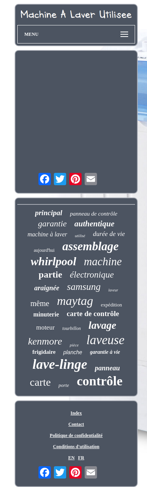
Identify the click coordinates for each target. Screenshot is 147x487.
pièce (74, 345)
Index (76, 413)
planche (72, 352)
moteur (45, 327)
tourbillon (71, 328)
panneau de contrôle (93, 214)
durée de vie (109, 234)
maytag (75, 301)
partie (50, 274)
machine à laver (47, 234)
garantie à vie (105, 352)
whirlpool (53, 261)
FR (81, 457)
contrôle (99, 381)
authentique (94, 223)
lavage (102, 325)
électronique (92, 274)
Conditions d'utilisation (76, 446)
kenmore (45, 341)
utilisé (80, 235)
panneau (107, 368)
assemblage (90, 246)
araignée (46, 288)
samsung (84, 286)
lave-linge (60, 364)
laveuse (105, 340)
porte (63, 385)
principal (48, 213)
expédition (111, 305)
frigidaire (44, 352)
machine (103, 261)
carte (40, 382)
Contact (76, 424)
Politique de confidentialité (76, 435)
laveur (113, 290)
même (39, 303)
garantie (52, 223)
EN (71, 457)
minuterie (46, 314)
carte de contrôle (93, 314)
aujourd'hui (44, 250)
